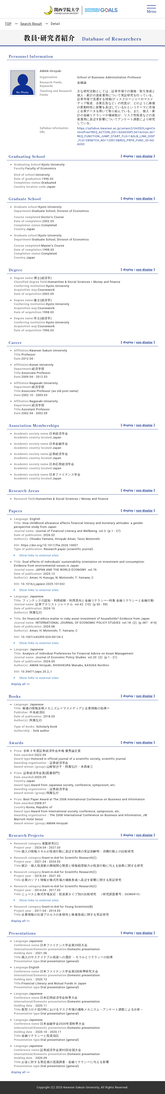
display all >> (20, 684)
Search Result (31, 24)
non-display (144, 156)
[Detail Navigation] (151, 9)
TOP (8, 24)
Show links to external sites (36, 555)
